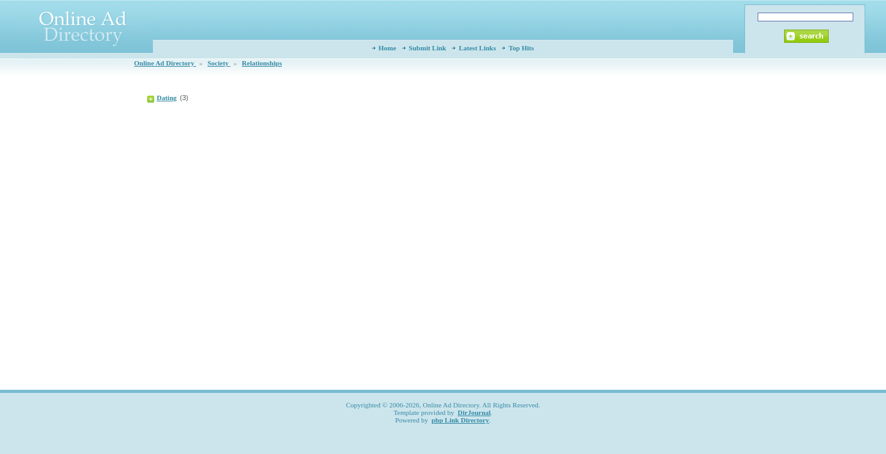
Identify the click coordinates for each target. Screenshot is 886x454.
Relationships (262, 63)
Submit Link (428, 48)
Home (387, 48)
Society (219, 63)
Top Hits (521, 48)
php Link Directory (460, 420)
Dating (167, 97)
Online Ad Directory (165, 63)
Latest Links (477, 48)
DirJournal (474, 412)
